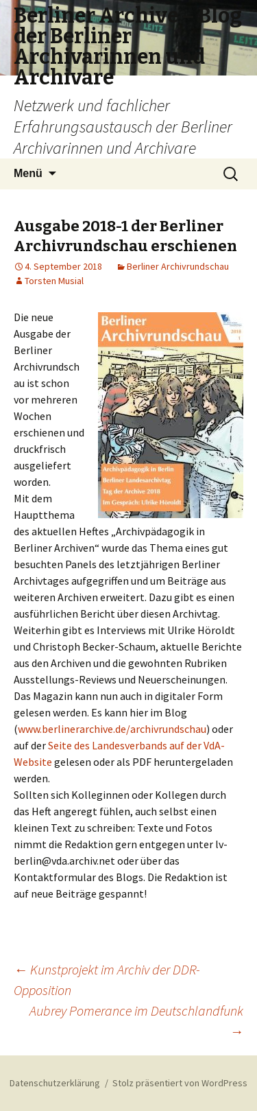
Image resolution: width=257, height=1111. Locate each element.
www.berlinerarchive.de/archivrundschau (112, 729)
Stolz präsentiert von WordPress (179, 1083)
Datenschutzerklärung (55, 1083)
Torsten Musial (54, 280)
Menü (28, 173)
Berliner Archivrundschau (178, 266)
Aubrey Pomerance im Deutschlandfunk (136, 1021)
